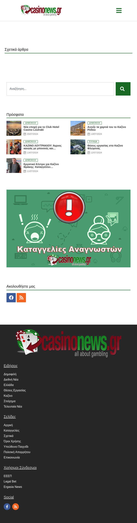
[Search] (123, 89)
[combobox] (60, 89)
